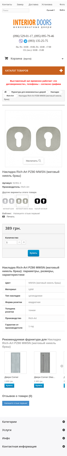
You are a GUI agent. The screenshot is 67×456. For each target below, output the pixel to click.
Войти (62, 10)
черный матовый (40, 202)
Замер (20, 4)
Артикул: (7, 183)
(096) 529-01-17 (23, 36)
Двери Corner (11, 377)
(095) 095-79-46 (44, 36)
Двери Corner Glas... (44, 377)
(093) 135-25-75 (38, 40)
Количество (11, 237)
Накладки (55, 92)
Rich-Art (10, 96)
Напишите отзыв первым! (26, 213)
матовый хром (8, 202)
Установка (47, 4)
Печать (11, 216)
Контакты (7, 4)
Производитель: (11, 187)
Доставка (33, 4)
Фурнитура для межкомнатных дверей (28, 92)
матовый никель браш (24, 202)
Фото (62, 4)
